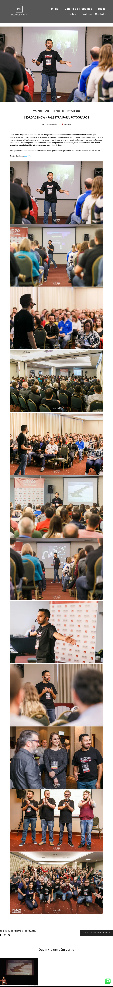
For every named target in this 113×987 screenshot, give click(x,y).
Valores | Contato (94, 14)
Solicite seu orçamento (96, 932)
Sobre (73, 14)
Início (54, 8)
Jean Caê (28, 156)
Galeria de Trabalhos (78, 8)
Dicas (102, 8)
